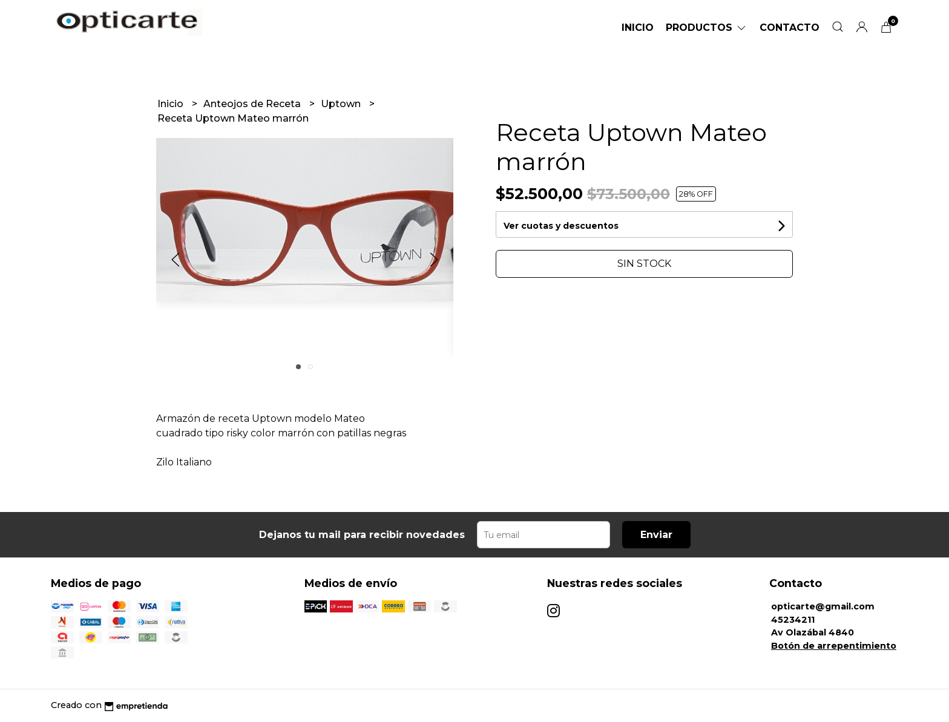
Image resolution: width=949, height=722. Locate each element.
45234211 (793, 619)
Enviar (656, 534)
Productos (706, 27)
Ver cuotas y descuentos (561, 225)
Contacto (789, 27)
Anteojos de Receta (253, 104)
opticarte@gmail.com (823, 606)
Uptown (342, 104)
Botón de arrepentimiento (833, 645)
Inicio (638, 27)
